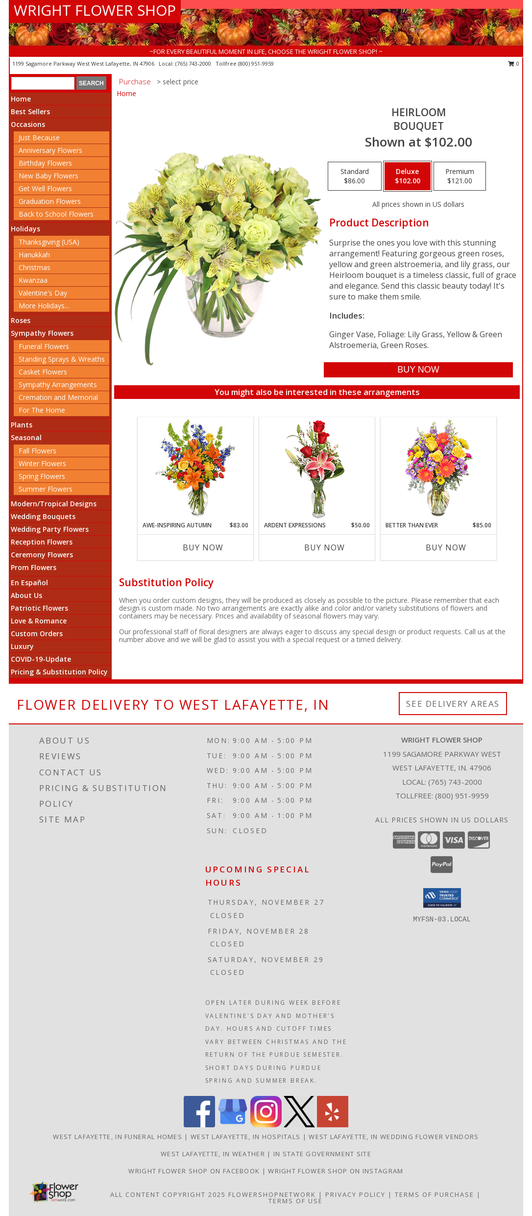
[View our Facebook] (199, 1124)
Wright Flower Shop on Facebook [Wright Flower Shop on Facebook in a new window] (195, 1170)
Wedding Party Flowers (50, 529)
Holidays (25, 228)
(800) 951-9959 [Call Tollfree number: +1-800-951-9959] (462, 795)
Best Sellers (30, 111)
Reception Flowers (42, 541)
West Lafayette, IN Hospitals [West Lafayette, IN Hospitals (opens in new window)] (245, 1136)
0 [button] (514, 63)
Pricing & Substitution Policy (59, 671)
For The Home (42, 410)
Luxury (22, 646)
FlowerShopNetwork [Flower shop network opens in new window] (272, 1194)
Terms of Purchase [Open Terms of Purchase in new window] (434, 1194)
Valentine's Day (43, 293)
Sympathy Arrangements (58, 384)
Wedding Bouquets (43, 516)
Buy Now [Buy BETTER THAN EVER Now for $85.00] (446, 547)
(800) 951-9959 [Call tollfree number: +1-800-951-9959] (256, 63)
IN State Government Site (322, 1153)
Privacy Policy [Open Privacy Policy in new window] (355, 1194)
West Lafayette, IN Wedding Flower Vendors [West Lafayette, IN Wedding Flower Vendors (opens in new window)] (394, 1136)
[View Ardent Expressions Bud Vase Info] (317, 469)
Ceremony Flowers (42, 554)
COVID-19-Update (41, 659)
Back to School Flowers (56, 214)
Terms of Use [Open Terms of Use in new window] (295, 1200)
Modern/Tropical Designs (54, 503)
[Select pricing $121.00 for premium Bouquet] (459, 176)
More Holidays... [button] (44, 305)
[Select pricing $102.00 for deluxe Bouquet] (408, 176)
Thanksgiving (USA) (49, 242)
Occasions (28, 124)
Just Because (39, 137)
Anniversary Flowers (50, 150)
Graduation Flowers (50, 201)
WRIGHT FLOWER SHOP (95, 10)
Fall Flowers (37, 450)
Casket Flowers (43, 371)
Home (21, 98)
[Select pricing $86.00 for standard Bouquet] (354, 176)
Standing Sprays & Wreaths (62, 359)
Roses (20, 320)
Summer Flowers (46, 489)
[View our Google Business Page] (232, 1124)
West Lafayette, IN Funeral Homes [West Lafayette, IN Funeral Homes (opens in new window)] (117, 1136)
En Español (29, 582)
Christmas (34, 267)
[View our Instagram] (266, 1124)
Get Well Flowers (45, 188)
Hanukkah (34, 254)
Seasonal (26, 437)
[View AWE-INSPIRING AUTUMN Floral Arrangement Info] (196, 469)
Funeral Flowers (44, 346)
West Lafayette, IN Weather (213, 1153)
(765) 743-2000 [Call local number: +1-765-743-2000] (194, 63)
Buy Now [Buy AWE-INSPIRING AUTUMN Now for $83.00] (203, 547)
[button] (442, 898)
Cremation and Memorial (58, 397)
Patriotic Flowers (39, 608)
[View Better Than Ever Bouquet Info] (439, 469)
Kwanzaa (33, 280)
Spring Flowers (42, 476)
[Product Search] (42, 83)
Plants (21, 424)
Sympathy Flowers (42, 333)
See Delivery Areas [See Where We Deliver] (453, 703)
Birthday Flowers (45, 163)
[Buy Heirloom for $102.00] (418, 369)
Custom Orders (37, 633)
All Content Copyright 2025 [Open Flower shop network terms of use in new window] (168, 1194)
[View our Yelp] (332, 1124)
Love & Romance (39, 620)
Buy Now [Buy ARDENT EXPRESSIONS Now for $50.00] (324, 547)
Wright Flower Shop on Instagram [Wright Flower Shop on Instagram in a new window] (335, 1170)
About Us (26, 595)
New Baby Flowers (48, 175)
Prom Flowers (33, 567)
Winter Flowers (42, 463)
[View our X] (299, 1124)
